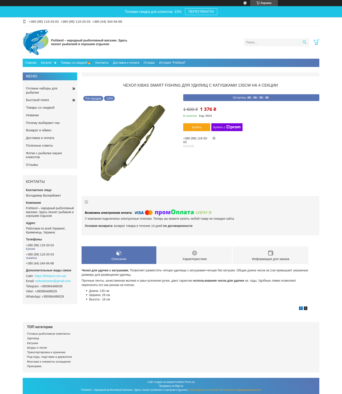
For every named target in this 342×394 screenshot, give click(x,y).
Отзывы (149, 62)
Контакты (101, 62)
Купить (197, 127)
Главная (30, 62)
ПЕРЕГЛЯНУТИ (201, 12)
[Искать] (304, 42)
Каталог (46, 62)
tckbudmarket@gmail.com (53, 281)
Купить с (227, 127)
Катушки (32, 343)
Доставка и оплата (126, 62)
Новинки (32, 115)
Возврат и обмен (38, 130)
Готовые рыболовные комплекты (48, 333)
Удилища (33, 338)
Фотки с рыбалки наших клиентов (44, 155)
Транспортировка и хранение (46, 352)
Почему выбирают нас (43, 123)
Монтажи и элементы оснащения (49, 361)
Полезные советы (39, 145)
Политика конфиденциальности (241, 389)
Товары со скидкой (40, 107)
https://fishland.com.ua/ (50, 276)
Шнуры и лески (37, 347)
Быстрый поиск (37, 100)
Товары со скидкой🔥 (76, 62)
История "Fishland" (172, 62)
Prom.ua (190, 382)
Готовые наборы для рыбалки (41, 90)
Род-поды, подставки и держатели (49, 356)
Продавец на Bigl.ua (171, 385)
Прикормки (34, 366)
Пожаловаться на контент (204, 389)
